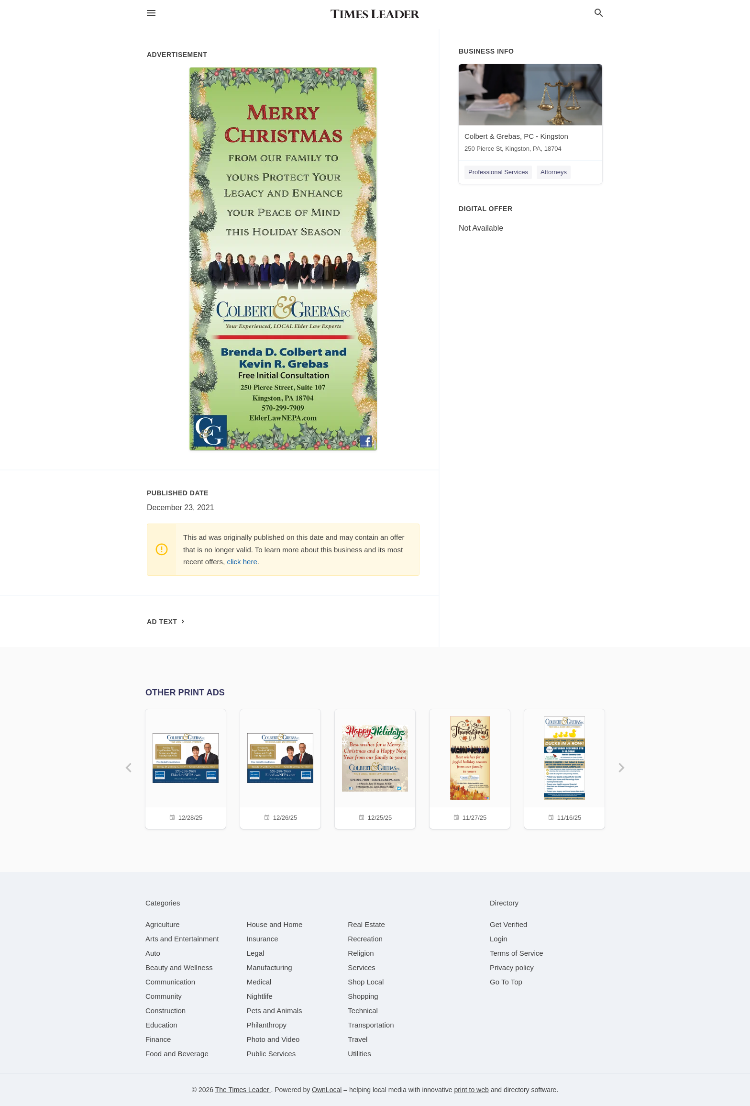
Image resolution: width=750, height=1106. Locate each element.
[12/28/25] (185, 768)
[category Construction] (165, 1010)
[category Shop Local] (366, 982)
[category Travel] (357, 1039)
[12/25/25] (375, 768)
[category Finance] (158, 1039)
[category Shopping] (363, 996)
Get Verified (508, 924)
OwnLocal (327, 1090)
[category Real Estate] (366, 924)
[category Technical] (363, 1010)
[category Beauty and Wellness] (179, 967)
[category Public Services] (271, 1054)
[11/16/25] (564, 768)
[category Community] (163, 996)
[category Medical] (259, 982)
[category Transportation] (371, 1025)
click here (242, 562)
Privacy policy (512, 967)
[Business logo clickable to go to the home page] (375, 14)
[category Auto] (152, 953)
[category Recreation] (365, 939)
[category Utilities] (359, 1054)
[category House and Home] (275, 924)
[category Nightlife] (260, 996)
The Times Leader (243, 1090)
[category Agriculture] (162, 924)
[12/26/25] (280, 768)
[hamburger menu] (151, 13)
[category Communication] (170, 982)
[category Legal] (256, 953)
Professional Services (498, 172)
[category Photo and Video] (273, 1039)
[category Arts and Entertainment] (182, 939)
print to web (471, 1090)
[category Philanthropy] (267, 1025)
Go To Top (506, 982)
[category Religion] (361, 953)
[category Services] (361, 967)
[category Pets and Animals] (274, 1010)
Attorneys (553, 172)
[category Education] (161, 1025)
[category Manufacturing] (269, 967)
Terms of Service (516, 953)
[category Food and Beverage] (177, 1054)
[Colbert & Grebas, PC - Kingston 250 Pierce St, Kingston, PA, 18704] (530, 110)
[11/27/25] (469, 768)
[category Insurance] (262, 939)
